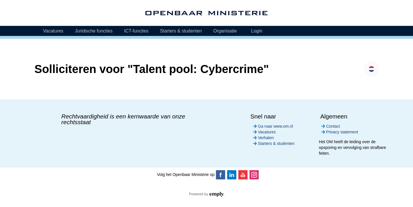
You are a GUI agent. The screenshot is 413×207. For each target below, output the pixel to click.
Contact (330, 126)
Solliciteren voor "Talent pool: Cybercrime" (151, 69)
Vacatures (264, 132)
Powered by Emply (206, 194)
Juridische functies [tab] (94, 30)
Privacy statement (339, 132)
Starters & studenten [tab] (181, 30)
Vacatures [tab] (53, 30)
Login (256, 30)
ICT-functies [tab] (136, 30)
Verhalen (263, 137)
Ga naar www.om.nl (272, 126)
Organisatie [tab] (225, 30)
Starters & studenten (273, 143)
